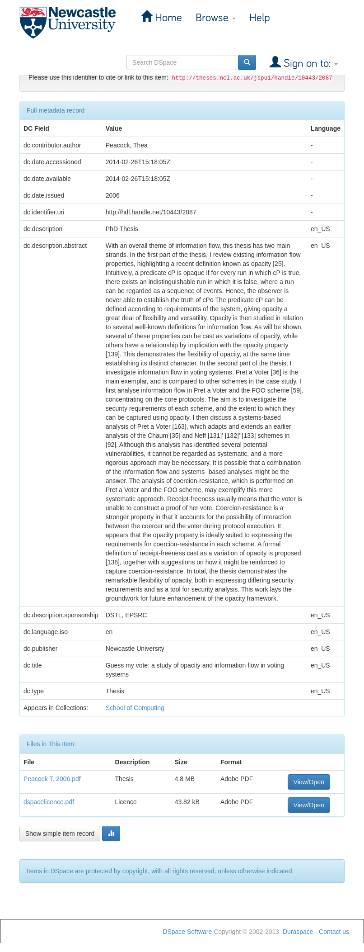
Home (167, 18)
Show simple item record (59, 833)
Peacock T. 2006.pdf (52, 778)
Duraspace (298, 931)
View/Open (309, 782)
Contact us (334, 931)
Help (259, 18)
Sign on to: (309, 63)
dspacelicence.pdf (48, 801)
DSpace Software (187, 931)
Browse (216, 18)
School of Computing (135, 707)
